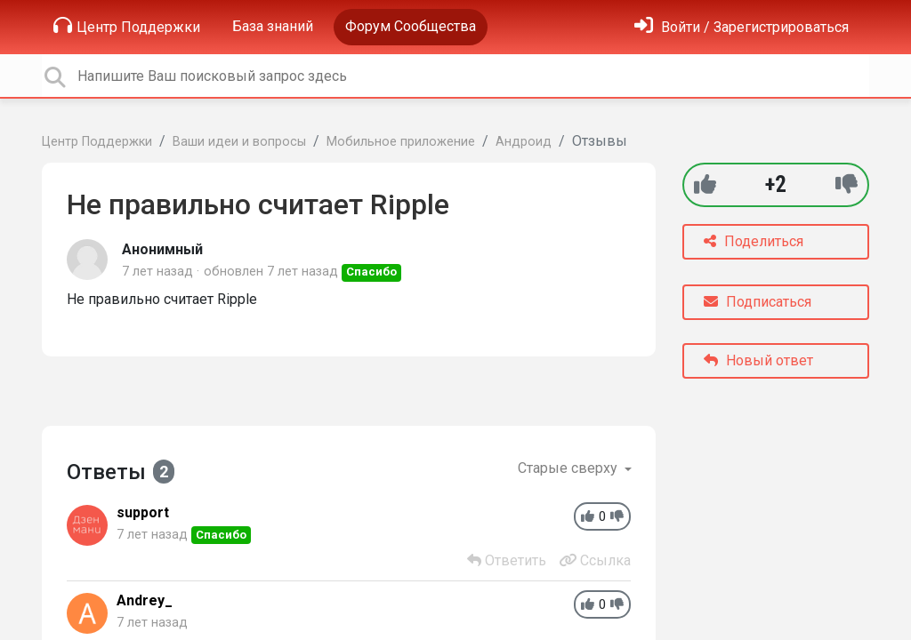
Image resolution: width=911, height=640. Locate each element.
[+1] (705, 184)
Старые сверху (569, 468)
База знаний (272, 26)
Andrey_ (145, 600)
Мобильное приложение (401, 141)
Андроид (524, 141)
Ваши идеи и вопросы (239, 141)
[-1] (846, 184)
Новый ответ (758, 360)
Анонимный (162, 249)
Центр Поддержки (126, 26)
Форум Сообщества (410, 26)
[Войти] (741, 27)
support (143, 512)
